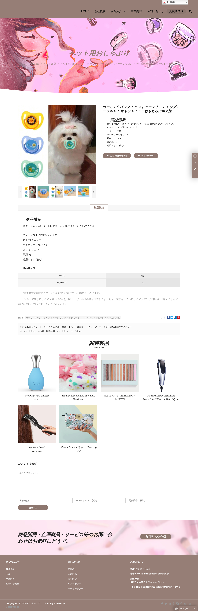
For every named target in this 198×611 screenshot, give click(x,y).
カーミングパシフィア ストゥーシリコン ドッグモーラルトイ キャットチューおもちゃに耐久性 (73, 317)
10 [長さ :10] (143, 283)
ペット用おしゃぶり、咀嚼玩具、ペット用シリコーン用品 (53, 331)
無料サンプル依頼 (156, 536)
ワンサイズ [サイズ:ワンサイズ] (62, 283)
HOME (85, 11)
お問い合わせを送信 (117, 155)
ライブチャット (146, 155)
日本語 (168, 2)
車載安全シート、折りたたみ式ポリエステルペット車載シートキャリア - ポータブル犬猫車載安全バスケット (80, 326)
